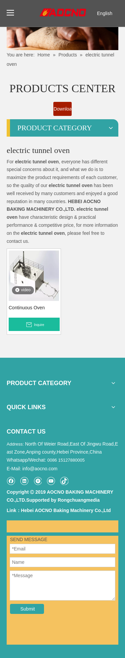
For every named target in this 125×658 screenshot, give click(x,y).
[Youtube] (51, 481)
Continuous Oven (27, 307)
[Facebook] (11, 481)
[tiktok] (64, 481)
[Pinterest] (37, 481)
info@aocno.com (39, 468)
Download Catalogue (63, 111)
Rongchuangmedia (79, 500)
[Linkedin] (24, 481)
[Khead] (62, 38)
